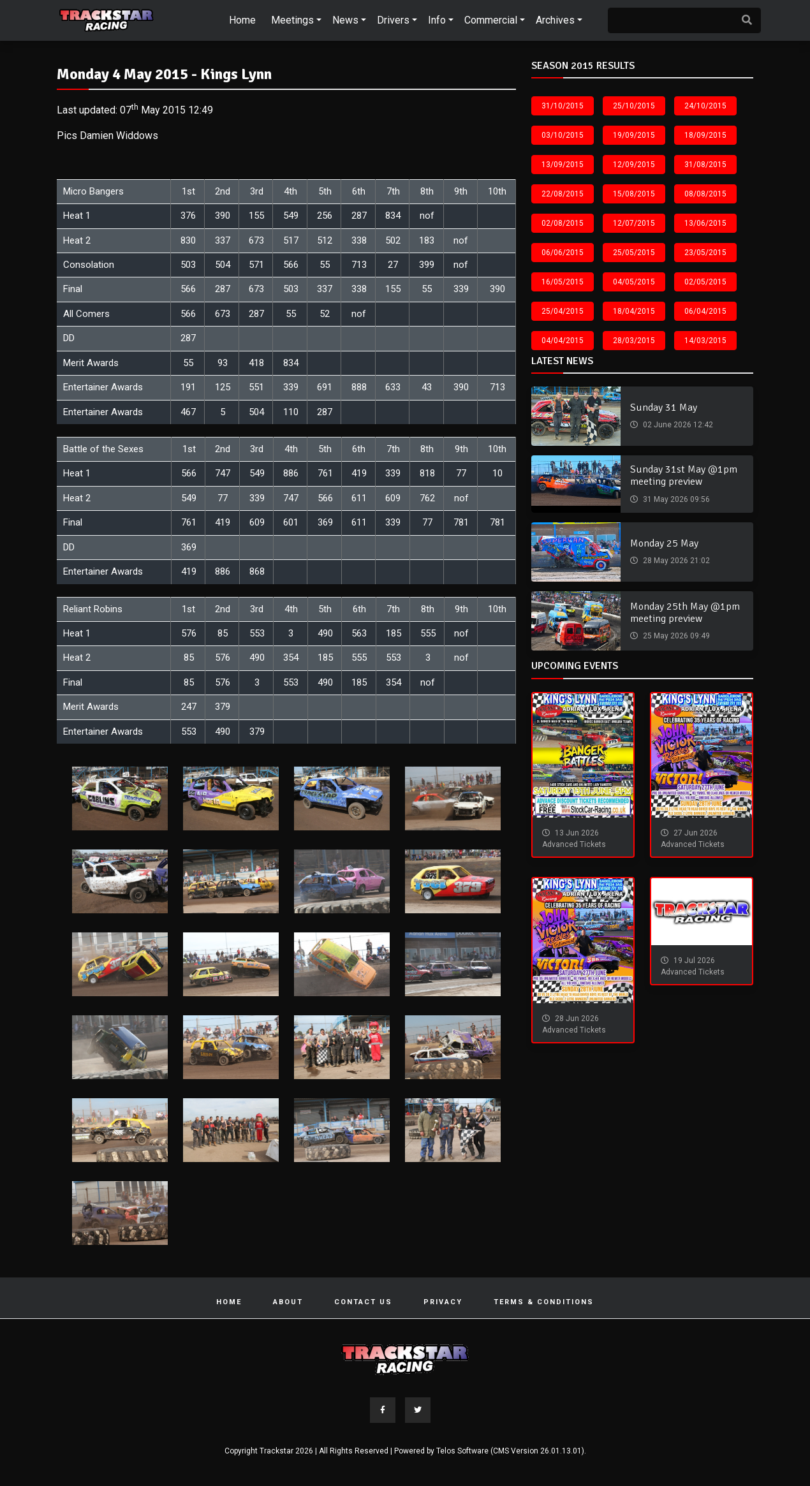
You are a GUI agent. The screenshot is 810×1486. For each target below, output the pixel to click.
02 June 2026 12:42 (677, 424)
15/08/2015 (634, 193)
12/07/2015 (634, 223)
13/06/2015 (705, 223)
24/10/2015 (705, 105)
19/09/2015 (634, 135)
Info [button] (437, 20)
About (288, 1302)
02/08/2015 (562, 223)
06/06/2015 (562, 252)
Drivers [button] (393, 20)
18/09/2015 (705, 135)
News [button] (345, 20)
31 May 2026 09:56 (675, 499)
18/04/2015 (634, 311)
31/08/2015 (705, 164)
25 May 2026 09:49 (675, 635)
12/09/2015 (634, 164)
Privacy (442, 1302)
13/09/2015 (562, 164)
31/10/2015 (562, 105)
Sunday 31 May (663, 407)
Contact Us (363, 1302)
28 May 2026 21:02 (675, 560)
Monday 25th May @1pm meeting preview (685, 612)
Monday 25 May (664, 543)
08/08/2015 (705, 193)
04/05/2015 (634, 281)
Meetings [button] (292, 20)
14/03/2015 (705, 340)
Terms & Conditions (544, 1302)
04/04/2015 (562, 340)
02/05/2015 (705, 281)
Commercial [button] (490, 20)
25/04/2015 (562, 311)
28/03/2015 (634, 340)
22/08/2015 (562, 193)
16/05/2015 (562, 281)
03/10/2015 (562, 135)
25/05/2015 (634, 252)
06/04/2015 (705, 311)
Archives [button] (555, 20)
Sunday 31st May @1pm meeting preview (683, 475)
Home (242, 20)
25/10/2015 (634, 105)
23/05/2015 (705, 252)
